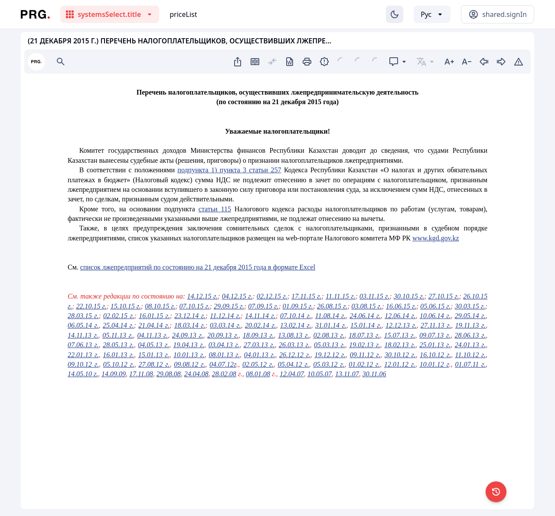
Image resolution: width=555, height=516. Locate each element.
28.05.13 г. (118, 344)
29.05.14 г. (470, 315)
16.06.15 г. (401, 306)
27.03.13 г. (259, 344)
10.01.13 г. (189, 354)
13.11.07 (347, 374)
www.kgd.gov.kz (435, 238)
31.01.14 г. (330, 325)
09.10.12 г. (83, 364)
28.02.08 (224, 374)
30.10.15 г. (409, 296)
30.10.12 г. (400, 354)
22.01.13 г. (83, 354)
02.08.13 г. (329, 335)
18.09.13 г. (258, 335)
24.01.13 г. (470, 344)
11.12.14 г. (225, 315)
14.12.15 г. (202, 296)
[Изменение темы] (394, 14)
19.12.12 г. (330, 354)
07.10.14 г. (295, 315)
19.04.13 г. (188, 344)
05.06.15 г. (435, 306)
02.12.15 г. (272, 296)
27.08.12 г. (154, 364)
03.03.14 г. (225, 325)
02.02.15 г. (118, 315)
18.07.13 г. (364, 335)
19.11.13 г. (470, 325)
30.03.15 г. (470, 306)
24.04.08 (196, 374)
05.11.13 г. (117, 335)
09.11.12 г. (365, 354)
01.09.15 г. (298, 306)
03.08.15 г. (367, 306)
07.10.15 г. (195, 306)
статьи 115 (215, 209)
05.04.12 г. (293, 364)
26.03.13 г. (294, 344)
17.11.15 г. (306, 296)
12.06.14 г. (400, 315)
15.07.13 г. (399, 335)
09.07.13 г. (435, 335)
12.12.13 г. (401, 325)
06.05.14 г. (83, 325)
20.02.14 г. (260, 325)
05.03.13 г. (329, 344)
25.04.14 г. (118, 325)
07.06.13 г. (83, 344)
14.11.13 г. (83, 335)
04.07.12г (222, 364)
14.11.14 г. (260, 315)
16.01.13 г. (118, 354)
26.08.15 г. (332, 306)
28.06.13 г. (470, 335)
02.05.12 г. (258, 364)
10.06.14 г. (435, 315)
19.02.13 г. (364, 344)
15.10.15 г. (126, 306)
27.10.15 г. (443, 296)
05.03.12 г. (328, 364)
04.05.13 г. (153, 344)
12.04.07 (292, 374)
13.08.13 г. (293, 335)
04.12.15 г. (237, 296)
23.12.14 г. (189, 315)
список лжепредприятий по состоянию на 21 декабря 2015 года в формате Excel (197, 267)
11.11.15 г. (340, 296)
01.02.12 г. (364, 364)
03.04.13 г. (224, 344)
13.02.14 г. (295, 325)
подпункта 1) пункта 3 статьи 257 (229, 170)
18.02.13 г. (399, 344)
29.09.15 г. (229, 306)
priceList (183, 14)
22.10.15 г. (91, 306)
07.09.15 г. (263, 306)
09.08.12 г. (189, 364)
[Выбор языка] (432, 14)
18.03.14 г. (190, 325)
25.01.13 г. (435, 344)
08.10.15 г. (160, 306)
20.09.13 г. (222, 335)
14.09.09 (113, 374)
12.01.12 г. (399, 364)
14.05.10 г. (83, 374)
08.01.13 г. (224, 354)
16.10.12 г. (435, 354)
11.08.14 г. (330, 315)
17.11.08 (141, 374)
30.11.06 (374, 374)
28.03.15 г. (83, 315)
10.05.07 (319, 374)
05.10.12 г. (118, 364)
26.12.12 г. (294, 354)
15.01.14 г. (366, 325)
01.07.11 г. (470, 364)
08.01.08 (258, 374)
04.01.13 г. (259, 354)
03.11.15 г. (374, 296)
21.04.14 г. (154, 325)
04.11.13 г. (152, 335)
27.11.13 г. (436, 325)
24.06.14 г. (364, 315)
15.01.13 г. (154, 354)
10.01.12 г (434, 364)
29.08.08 (169, 374)
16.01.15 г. (154, 315)
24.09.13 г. (187, 335)
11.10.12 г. (470, 354)
